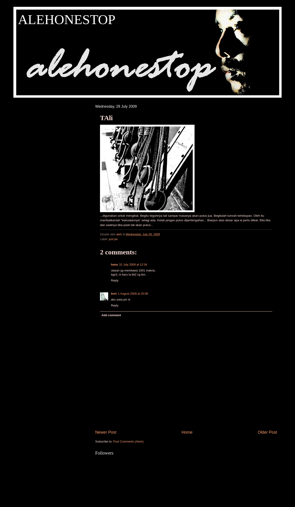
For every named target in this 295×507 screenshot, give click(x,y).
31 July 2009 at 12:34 (133, 264)
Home (187, 432)
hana (114, 264)
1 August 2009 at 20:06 (133, 293)
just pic (113, 239)
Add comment (111, 315)
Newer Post (105, 432)
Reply (114, 280)
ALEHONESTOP (66, 19)
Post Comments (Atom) (128, 441)
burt (114, 293)
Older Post (267, 432)
